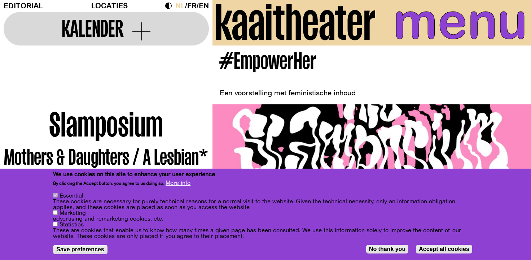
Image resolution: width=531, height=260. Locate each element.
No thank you (387, 249)
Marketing (73, 213)
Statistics (72, 224)
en (204, 5)
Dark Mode (170, 6)
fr (192, 5)
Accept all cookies (444, 249)
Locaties (109, 5)
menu (460, 22)
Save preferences (80, 249)
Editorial (23, 5)
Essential (71, 195)
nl (180, 5)
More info (178, 183)
